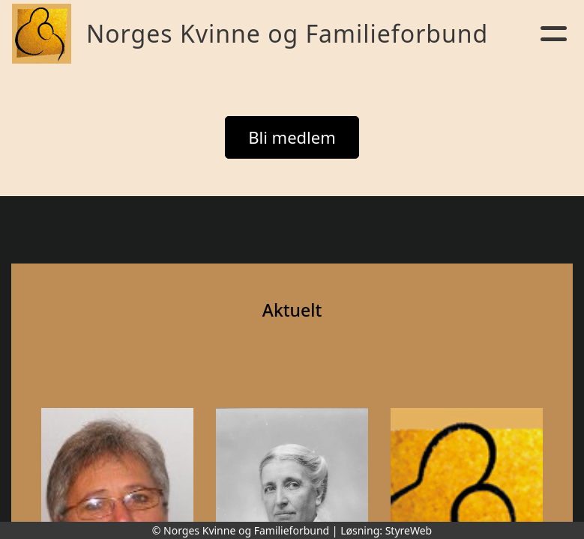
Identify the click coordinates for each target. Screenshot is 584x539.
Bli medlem (292, 137)
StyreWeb (409, 530)
